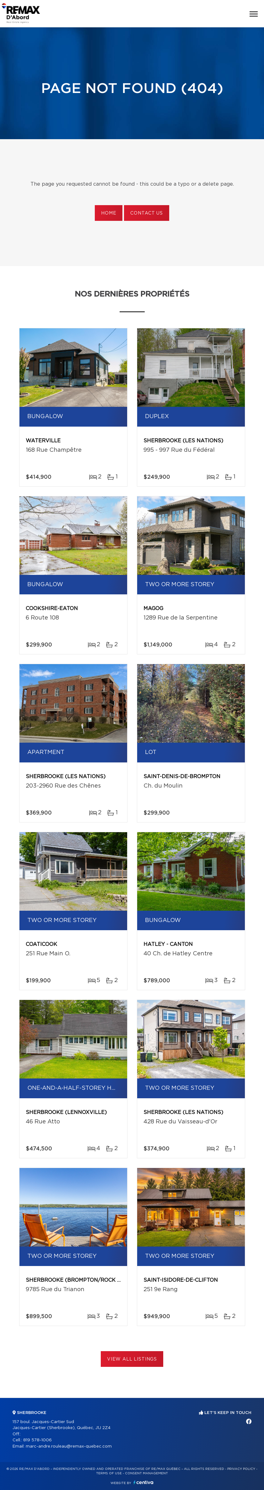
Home (108, 213)
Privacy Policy (241, 1469)
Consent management (146, 1473)
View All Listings (132, 1359)
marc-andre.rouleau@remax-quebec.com (69, 1446)
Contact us (146, 213)
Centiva (143, 1482)
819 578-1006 (37, 1440)
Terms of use (109, 1473)
